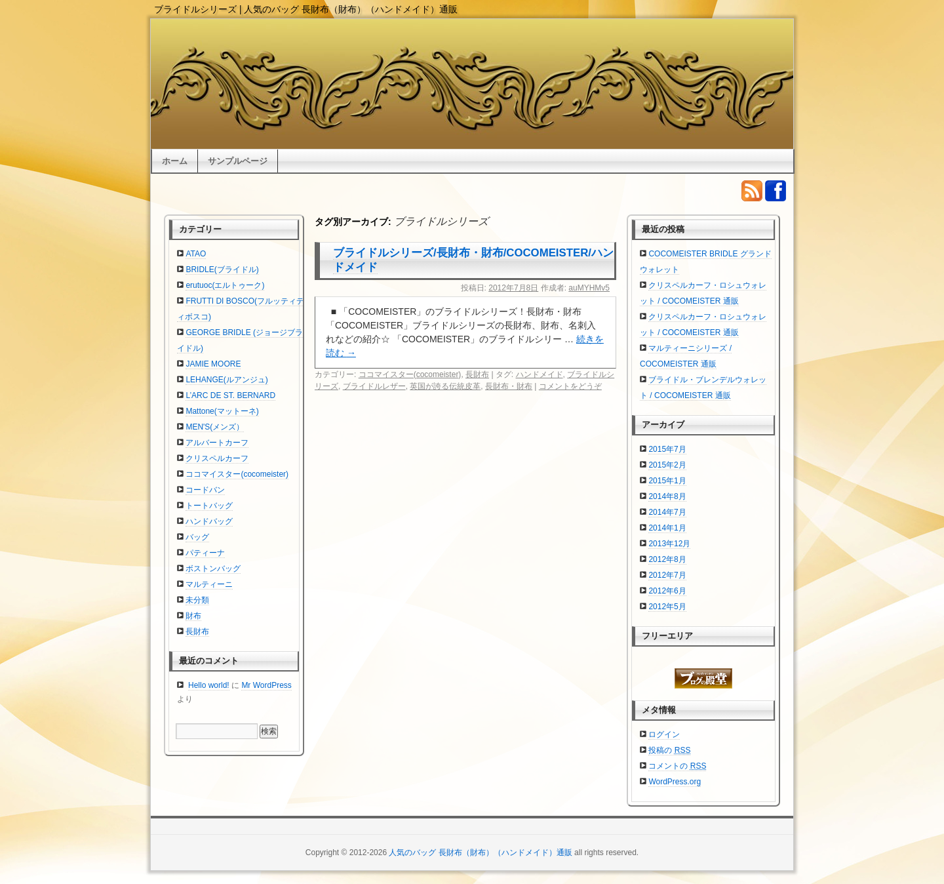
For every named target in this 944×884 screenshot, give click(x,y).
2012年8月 (667, 559)
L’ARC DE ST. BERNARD (230, 395)
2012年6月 (667, 590)
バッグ (197, 537)
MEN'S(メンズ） (215, 427)
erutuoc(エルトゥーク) (225, 285)
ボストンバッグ (213, 568)
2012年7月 (667, 575)
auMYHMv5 (589, 287)
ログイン (664, 734)
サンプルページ (237, 161)
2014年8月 (667, 496)
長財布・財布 (508, 386)
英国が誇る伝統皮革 (445, 386)
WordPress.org (674, 781)
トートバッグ (209, 505)
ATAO (196, 253)
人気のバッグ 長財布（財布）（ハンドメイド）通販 (480, 852)
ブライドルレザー (374, 386)
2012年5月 (667, 606)
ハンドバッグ (209, 521)
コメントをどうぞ (570, 386)
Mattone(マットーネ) (222, 411)
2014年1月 (667, 527)
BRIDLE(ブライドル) (222, 269)
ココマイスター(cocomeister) (410, 374)
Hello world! (208, 685)
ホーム (174, 161)
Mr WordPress (266, 685)
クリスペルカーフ (217, 458)
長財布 (477, 374)
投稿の (669, 750)
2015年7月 (667, 449)
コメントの (677, 766)
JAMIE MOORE (213, 364)
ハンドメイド (539, 374)
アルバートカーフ (217, 442)
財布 (193, 615)
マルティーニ (209, 584)
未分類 (197, 600)
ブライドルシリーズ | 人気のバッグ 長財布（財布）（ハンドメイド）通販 (306, 9)
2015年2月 (667, 465)
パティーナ (205, 552)
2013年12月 (669, 543)
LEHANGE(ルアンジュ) (226, 379)
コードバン (205, 489)
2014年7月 (667, 512)
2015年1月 (667, 480)
